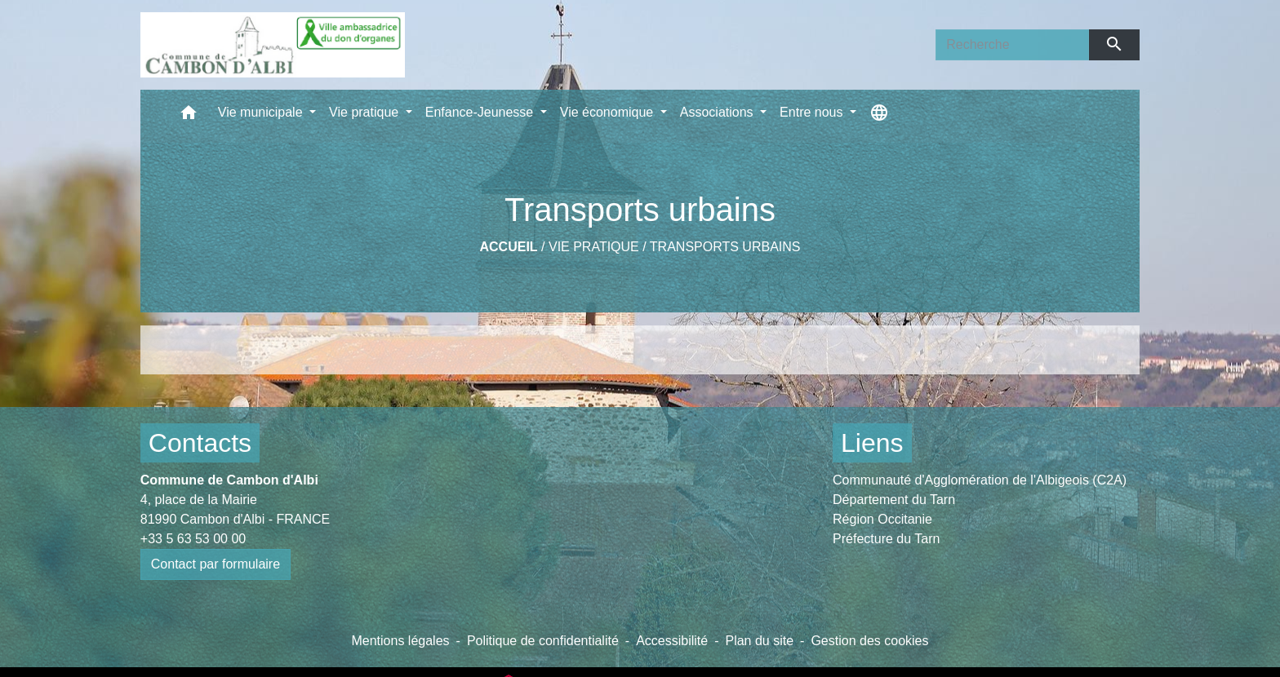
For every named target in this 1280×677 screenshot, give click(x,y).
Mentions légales (400, 641)
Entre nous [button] (813, 112)
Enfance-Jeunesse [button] (481, 112)
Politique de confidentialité (543, 641)
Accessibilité (672, 641)
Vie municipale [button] (262, 112)
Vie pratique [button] (365, 112)
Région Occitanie (882, 519)
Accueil (509, 247)
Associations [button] (718, 112)
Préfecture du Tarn (886, 539)
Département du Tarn (894, 500)
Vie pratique (594, 247)
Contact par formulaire (215, 564)
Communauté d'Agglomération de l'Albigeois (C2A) (980, 480)
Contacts (200, 443)
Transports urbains (725, 247)
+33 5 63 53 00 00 (193, 539)
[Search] (1012, 44)
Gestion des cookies (869, 641)
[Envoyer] (1114, 44)
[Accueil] (272, 45)
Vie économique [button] (608, 112)
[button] (188, 116)
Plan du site (759, 641)
